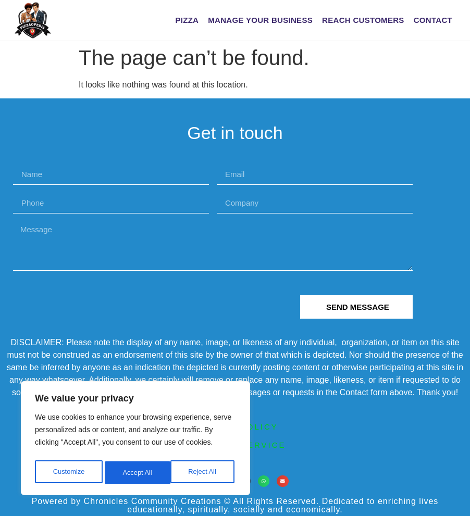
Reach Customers (363, 20)
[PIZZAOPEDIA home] (54, 20)
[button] (264, 481)
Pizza (187, 20)
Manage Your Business (260, 20)
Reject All (136, 473)
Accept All (204, 473)
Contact (433, 20)
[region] (135, 440)
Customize (68, 473)
